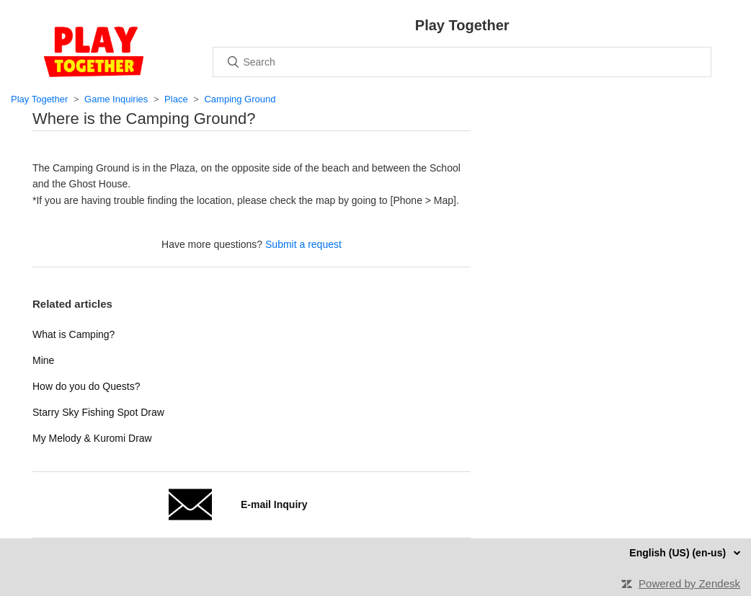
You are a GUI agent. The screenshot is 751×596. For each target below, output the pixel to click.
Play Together (39, 99)
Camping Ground (239, 99)
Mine (43, 360)
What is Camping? (73, 334)
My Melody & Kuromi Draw (92, 438)
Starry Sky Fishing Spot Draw (98, 412)
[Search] (462, 62)
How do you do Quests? (86, 386)
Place (176, 99)
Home (94, 52)
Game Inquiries (116, 99)
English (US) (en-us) (679, 553)
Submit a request (303, 244)
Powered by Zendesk (689, 583)
